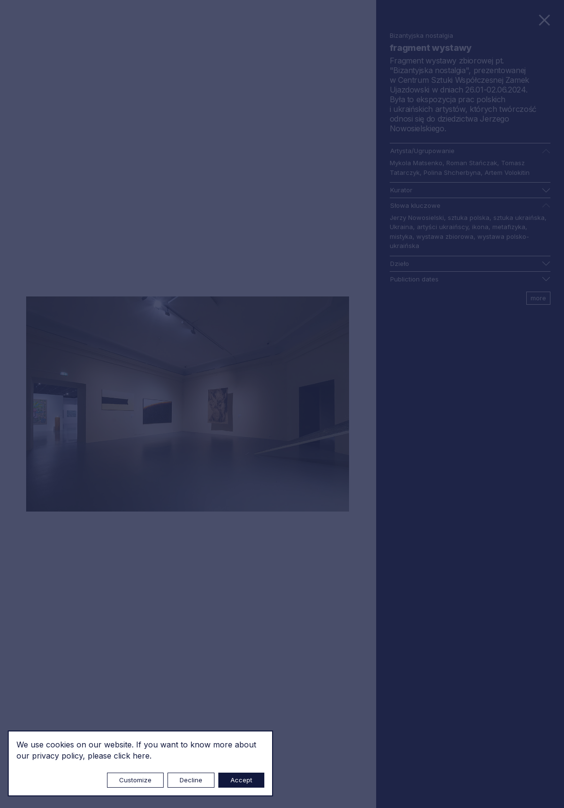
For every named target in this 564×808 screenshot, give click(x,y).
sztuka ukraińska (519, 217)
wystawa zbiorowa (444, 236)
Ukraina (401, 227)
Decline (191, 780)
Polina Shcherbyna (452, 172)
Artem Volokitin (507, 172)
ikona (480, 227)
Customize (135, 780)
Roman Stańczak (471, 163)
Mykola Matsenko (416, 163)
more (538, 298)
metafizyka (508, 227)
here (141, 756)
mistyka (401, 236)
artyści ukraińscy (442, 227)
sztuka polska (468, 217)
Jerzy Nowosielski (417, 217)
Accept (241, 780)
